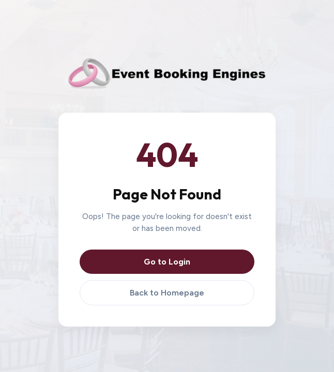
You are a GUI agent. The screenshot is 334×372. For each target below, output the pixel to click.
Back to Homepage (167, 293)
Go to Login (167, 262)
